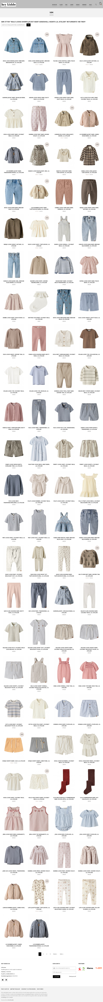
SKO (66, 4)
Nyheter (54, 4)
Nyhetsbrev (40, 989)
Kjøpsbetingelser (15, 989)
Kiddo (78, 4)
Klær (61, 4)
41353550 (8, 971)
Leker (71, 4)
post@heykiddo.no (10, 973)
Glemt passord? (72, 976)
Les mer (39, 995)
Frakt (2, 989)
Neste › (55, 954)
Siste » (61, 954)
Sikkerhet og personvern (28, 989)
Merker (84, 4)
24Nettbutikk (10, 1000)
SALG (90, 4)
